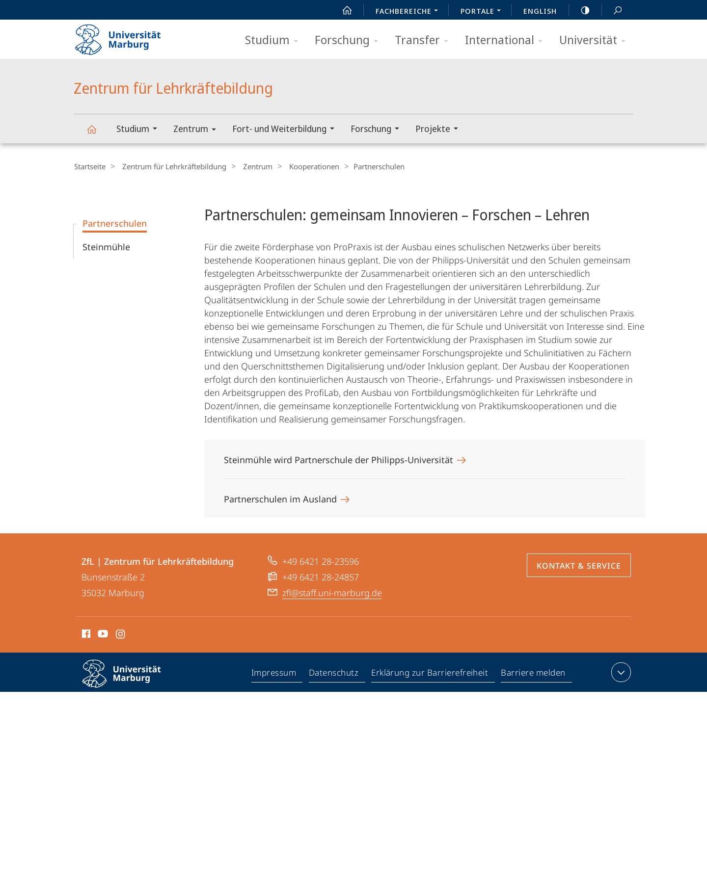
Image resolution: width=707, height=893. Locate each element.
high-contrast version (580, 10)
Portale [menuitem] (483, 12)
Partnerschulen (114, 223)
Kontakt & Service (579, 565)
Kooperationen (302, 166)
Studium (274, 40)
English (540, 11)
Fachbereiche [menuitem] (409, 12)
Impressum (274, 674)
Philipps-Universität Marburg (130, 681)
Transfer (425, 40)
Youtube (102, 635)
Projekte (439, 130)
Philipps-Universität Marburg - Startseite (126, 36)
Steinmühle (106, 246)
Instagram (121, 635)
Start (342, 10)
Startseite (89, 166)
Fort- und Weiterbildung (286, 130)
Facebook (85, 635)
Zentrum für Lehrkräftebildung (97, 133)
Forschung (349, 40)
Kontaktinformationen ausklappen (619, 671)
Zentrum (197, 130)
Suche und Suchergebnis (612, 10)
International (507, 40)
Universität (595, 40)
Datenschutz (334, 674)
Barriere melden (533, 674)
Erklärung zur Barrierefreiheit (430, 674)
